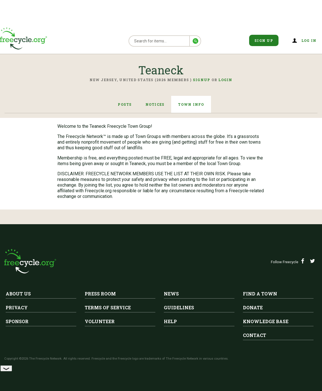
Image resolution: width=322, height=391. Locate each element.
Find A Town (260, 294)
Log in (309, 40)
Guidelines (179, 307)
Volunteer (100, 321)
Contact (254, 335)
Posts (125, 104)
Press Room (100, 294)
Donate (253, 307)
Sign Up (263, 40)
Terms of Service (108, 307)
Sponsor (17, 321)
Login (225, 79)
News (171, 294)
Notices (155, 104)
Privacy (17, 307)
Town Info (191, 104)
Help (170, 321)
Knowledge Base (265, 321)
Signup (201, 79)
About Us (18, 294)
